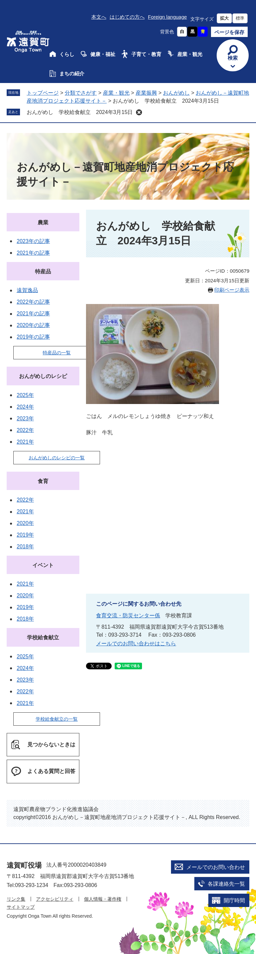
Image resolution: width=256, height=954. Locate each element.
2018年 (25, 546)
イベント (43, 565)
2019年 (25, 535)
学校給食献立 (43, 637)
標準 (240, 18)
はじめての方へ (127, 17)
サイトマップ (21, 907)
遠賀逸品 (27, 290)
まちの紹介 (71, 73)
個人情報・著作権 (102, 899)
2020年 (25, 523)
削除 (139, 112)
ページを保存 (229, 32)
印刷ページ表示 (231, 290)
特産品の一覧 (57, 352)
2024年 (25, 407)
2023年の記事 (33, 241)
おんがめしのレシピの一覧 (57, 457)
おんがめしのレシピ (43, 376)
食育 (43, 481)
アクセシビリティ (54, 899)
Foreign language (167, 17)
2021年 (25, 442)
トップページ (43, 93)
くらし (66, 54)
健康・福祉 (102, 54)
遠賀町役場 (24, 865)
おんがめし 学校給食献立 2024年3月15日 (80, 112)
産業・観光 (189, 54)
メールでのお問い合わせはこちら (136, 643)
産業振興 (146, 93)
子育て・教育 (146, 54)
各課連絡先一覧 (226, 884)
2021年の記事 (33, 253)
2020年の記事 (33, 325)
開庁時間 (234, 900)
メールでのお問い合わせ (215, 867)
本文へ (98, 17)
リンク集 (16, 899)
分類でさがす (81, 93)
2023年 (25, 418)
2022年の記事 (33, 302)
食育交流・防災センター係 (128, 615)
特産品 (43, 271)
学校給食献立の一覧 (57, 719)
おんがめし (176, 93)
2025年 (25, 395)
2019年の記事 (33, 337)
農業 (43, 222)
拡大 (224, 18)
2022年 (25, 430)
